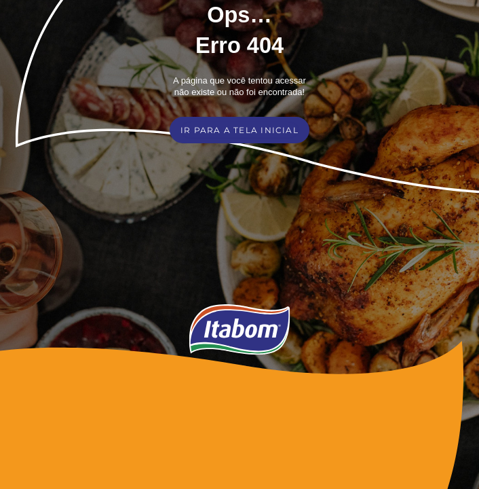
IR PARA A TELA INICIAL (239, 130)
